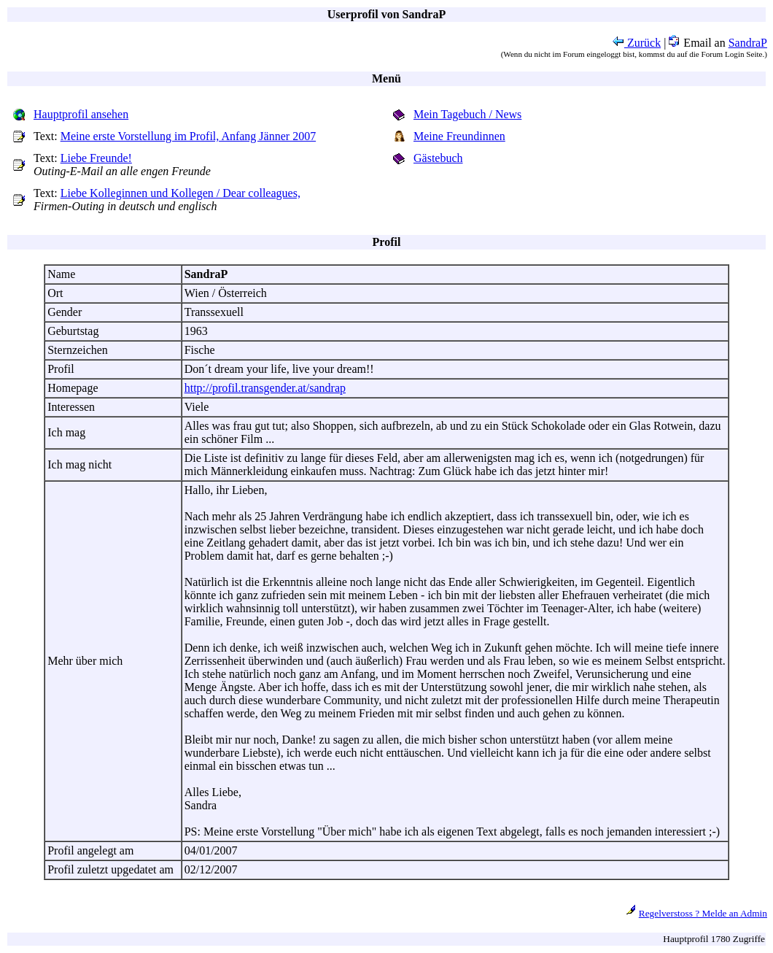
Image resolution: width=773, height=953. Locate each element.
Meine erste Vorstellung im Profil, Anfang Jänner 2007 (188, 136)
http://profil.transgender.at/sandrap (265, 388)
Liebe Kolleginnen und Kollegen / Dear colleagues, (180, 193)
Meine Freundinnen (459, 136)
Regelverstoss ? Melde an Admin (703, 913)
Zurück (637, 42)
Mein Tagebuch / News (467, 114)
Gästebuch (438, 158)
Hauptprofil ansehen (81, 114)
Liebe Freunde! (96, 158)
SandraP (748, 42)
